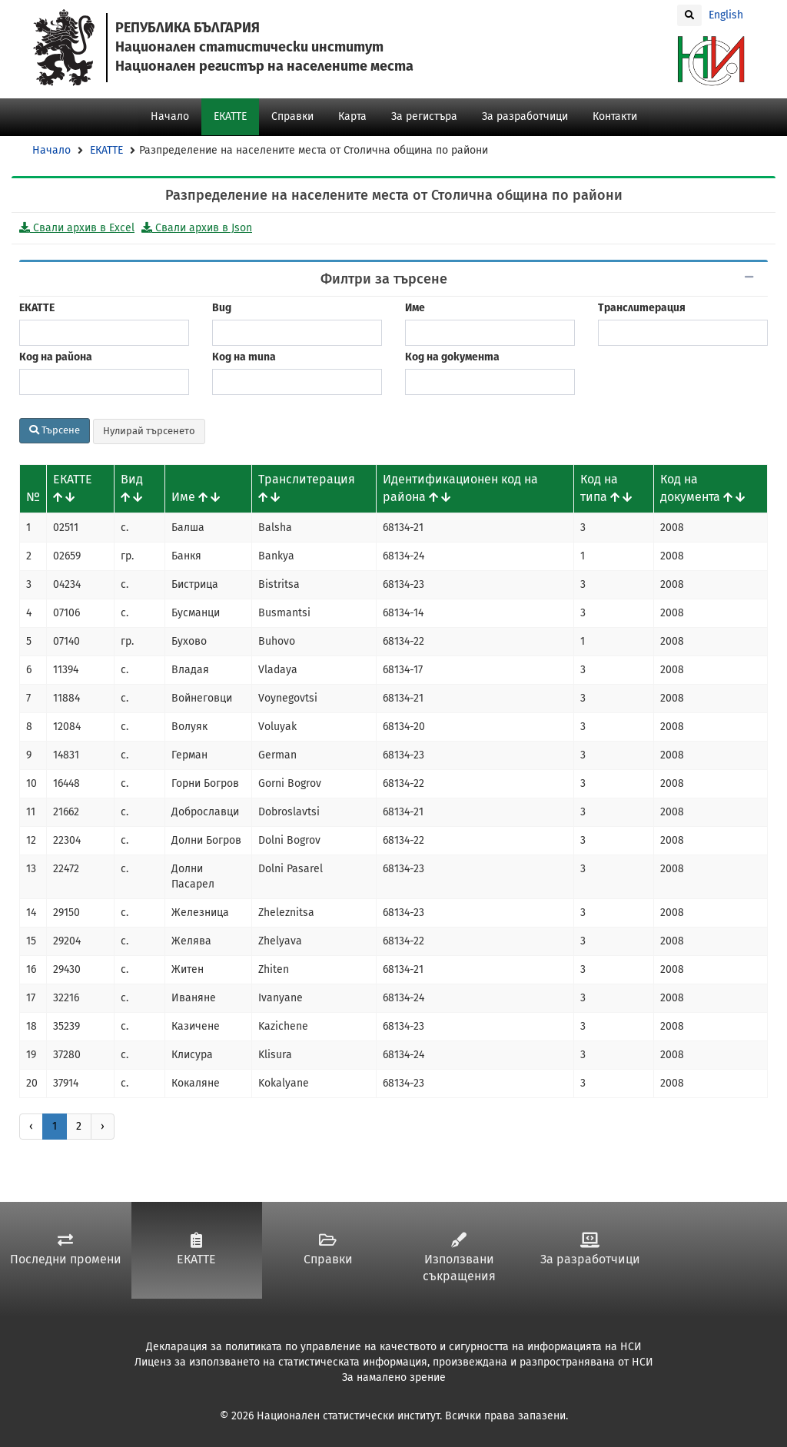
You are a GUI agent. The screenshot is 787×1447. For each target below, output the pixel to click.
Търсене (54, 430)
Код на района (55, 356)
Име (415, 307)
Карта (352, 116)
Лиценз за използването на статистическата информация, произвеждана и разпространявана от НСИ (393, 1362)
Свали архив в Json (196, 227)
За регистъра (424, 116)
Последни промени (65, 1249)
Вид (221, 307)
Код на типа (244, 356)
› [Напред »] (103, 1126)
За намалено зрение (394, 1377)
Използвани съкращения (459, 1258)
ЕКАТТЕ (230, 116)
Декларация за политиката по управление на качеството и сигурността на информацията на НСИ (394, 1346)
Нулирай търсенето (149, 430)
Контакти (615, 116)
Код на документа (452, 356)
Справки (292, 116)
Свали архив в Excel (76, 227)
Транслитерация (642, 307)
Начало (170, 116)
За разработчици (525, 116)
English (726, 15)
